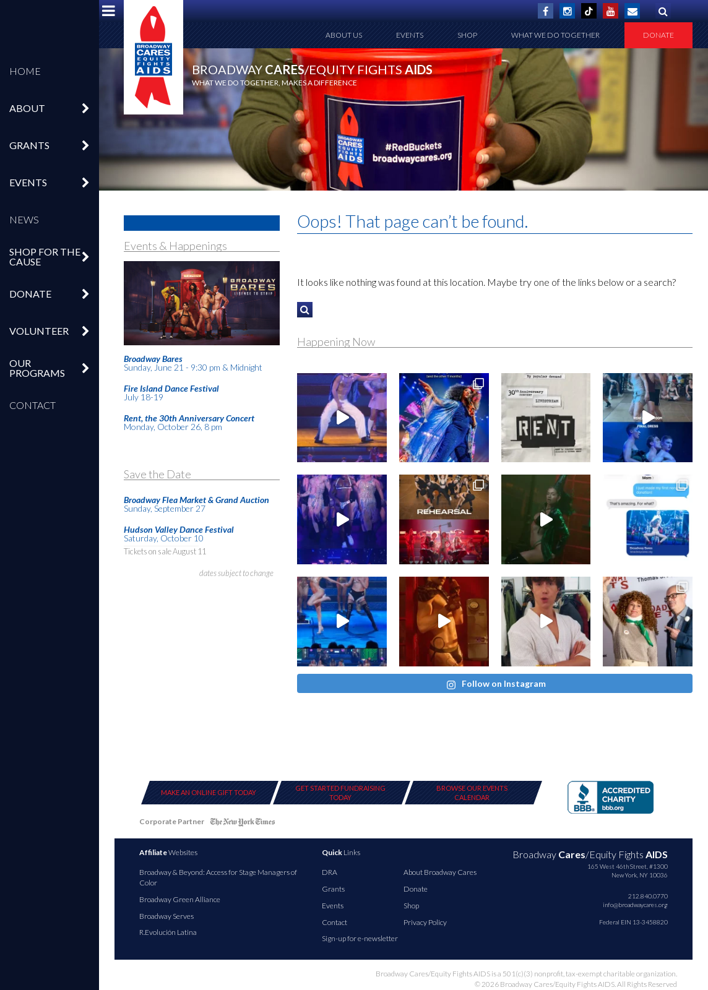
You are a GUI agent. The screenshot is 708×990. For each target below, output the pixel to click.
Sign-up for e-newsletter (360, 938)
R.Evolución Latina (168, 932)
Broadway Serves (166, 916)
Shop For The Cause (44, 256)
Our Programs (37, 368)
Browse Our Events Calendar (471, 792)
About (27, 108)
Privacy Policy (425, 922)
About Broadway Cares (440, 872)
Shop (467, 35)
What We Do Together (555, 35)
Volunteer (39, 331)
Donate (30, 293)
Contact (32, 405)
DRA (329, 872)
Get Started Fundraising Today (340, 792)
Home (25, 71)
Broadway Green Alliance (179, 899)
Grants (29, 145)
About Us (344, 35)
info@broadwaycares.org (635, 904)
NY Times (242, 824)
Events (28, 182)
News (24, 219)
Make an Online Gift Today (208, 792)
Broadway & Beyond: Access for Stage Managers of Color (218, 877)
